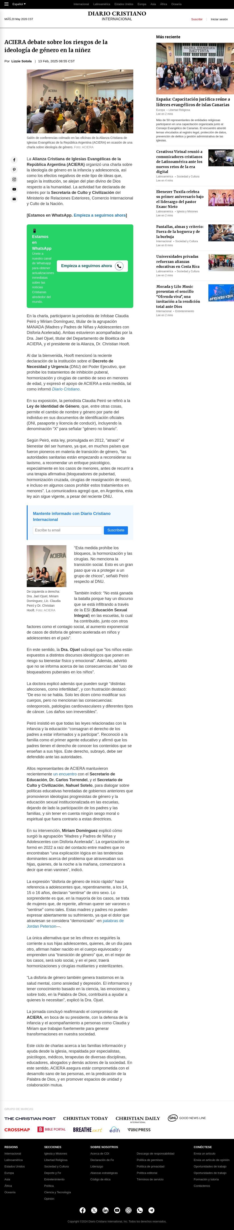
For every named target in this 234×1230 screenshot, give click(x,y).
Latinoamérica (101, 4)
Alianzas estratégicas (104, 1173)
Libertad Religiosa (179, 110)
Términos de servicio (150, 1179)
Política (49, 1185)
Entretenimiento (184, 311)
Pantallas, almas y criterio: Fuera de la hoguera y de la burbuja (179, 232)
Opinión (49, 1198)
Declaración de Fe (102, 1160)
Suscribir (197, 19)
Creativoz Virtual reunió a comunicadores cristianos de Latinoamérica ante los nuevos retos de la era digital (179, 162)
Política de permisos (150, 1160)
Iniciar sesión (219, 19)
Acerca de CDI (99, 1153)
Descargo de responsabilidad (155, 1153)
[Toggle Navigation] (6, 4)
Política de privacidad (150, 1166)
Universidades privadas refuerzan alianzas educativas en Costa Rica (177, 261)
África (163, 4)
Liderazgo (96, 1166)
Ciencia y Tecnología (57, 1192)
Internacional (81, 4)
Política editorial (147, 1173)
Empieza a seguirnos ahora (100, 215)
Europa (142, 4)
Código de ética (100, 1179)
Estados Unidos (124, 4)
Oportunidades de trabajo (210, 1166)
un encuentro (65, 774)
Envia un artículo (205, 1153)
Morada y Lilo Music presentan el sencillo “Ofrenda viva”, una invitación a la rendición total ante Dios (178, 297)
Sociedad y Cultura (188, 176)
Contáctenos (202, 1185)
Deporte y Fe (52, 1173)
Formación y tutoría (206, 1179)
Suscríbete (115, 530)
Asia (153, 4)
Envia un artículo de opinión (212, 1160)
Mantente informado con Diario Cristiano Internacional (72, 516)
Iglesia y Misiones (187, 211)
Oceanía (176, 4)
